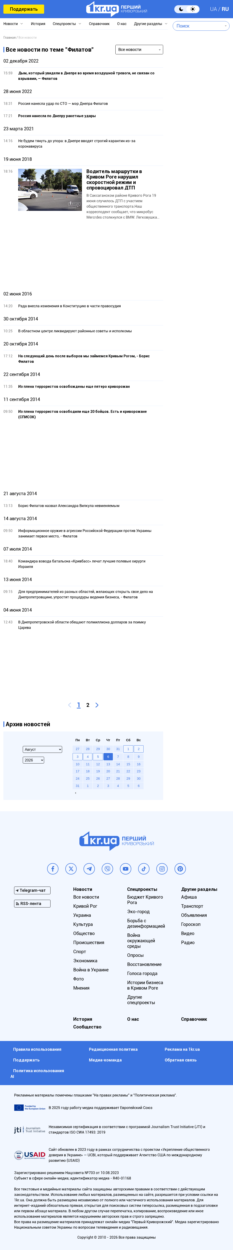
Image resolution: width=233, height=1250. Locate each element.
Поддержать (24, 9)
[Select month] (42, 749)
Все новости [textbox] (129, 49)
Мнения (81, 988)
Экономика (85, 960)
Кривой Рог (85, 906)
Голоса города (142, 973)
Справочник (99, 24)
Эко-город (138, 911)
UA (213, 9)
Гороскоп (190, 924)
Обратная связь (181, 1060)
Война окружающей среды (141, 940)
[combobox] (198, 25)
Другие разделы (148, 24)
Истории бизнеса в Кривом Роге (145, 985)
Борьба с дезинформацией (146, 923)
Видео (187, 933)
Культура (83, 924)
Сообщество (87, 1027)
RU (225, 9)
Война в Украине (91, 970)
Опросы (135, 955)
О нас (122, 24)
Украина (82, 915)
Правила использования (37, 1049)
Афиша (189, 897)
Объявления (194, 915)
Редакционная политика (113, 1049)
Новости (10, 24)
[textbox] (198, 25)
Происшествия (88, 942)
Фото (78, 979)
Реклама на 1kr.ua (182, 1049)
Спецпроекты (64, 24)
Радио (188, 942)
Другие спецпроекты (141, 999)
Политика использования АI (37, 1073)
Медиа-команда (105, 1060)
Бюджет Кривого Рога (145, 899)
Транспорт (192, 906)
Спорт (79, 951)
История (38, 24)
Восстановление (144, 964)
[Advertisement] (83, 255)
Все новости (86, 897)
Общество (84, 933)
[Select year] (33, 760)
